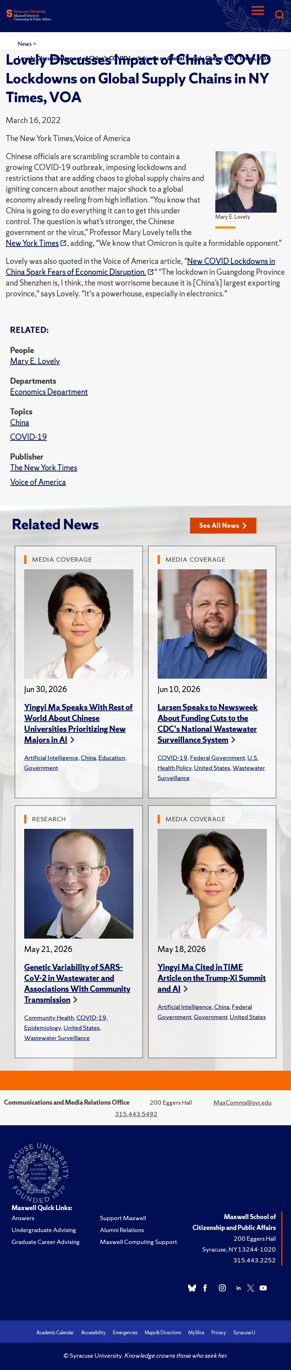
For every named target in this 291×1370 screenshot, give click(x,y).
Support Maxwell (123, 1218)
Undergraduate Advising (44, 1230)
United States (212, 768)
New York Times (32, 243)
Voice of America (38, 482)
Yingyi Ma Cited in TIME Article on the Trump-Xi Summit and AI (212, 978)
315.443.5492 (136, 1114)
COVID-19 (28, 437)
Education (111, 757)
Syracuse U (244, 1333)
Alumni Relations (122, 1230)
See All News (223, 525)
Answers (23, 1218)
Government (41, 768)
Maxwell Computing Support (138, 1242)
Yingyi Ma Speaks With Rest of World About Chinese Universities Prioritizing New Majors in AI (78, 723)
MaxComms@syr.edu (242, 1102)
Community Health (49, 1017)
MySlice (196, 1333)
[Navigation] (258, 15)
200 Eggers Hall (255, 1238)
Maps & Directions (163, 1333)
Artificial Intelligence (51, 757)
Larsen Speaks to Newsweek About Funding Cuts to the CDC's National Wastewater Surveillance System (208, 723)
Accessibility (93, 1333)
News (25, 44)
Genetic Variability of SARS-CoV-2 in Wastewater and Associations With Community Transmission (77, 983)
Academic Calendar (55, 1333)
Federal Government (217, 757)
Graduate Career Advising (46, 1242)
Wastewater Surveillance (57, 1038)
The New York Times (43, 467)
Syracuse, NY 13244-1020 (239, 1249)
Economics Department (49, 392)
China (19, 422)
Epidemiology (42, 1027)
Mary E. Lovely (35, 361)
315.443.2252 (254, 1260)
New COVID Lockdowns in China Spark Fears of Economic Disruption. (140, 266)
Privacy (218, 1333)
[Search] (279, 15)
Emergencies (125, 1333)
